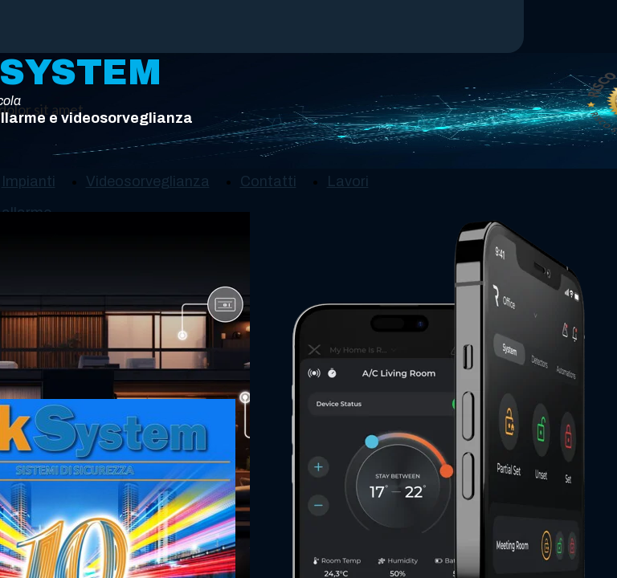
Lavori (348, 181)
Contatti (268, 181)
